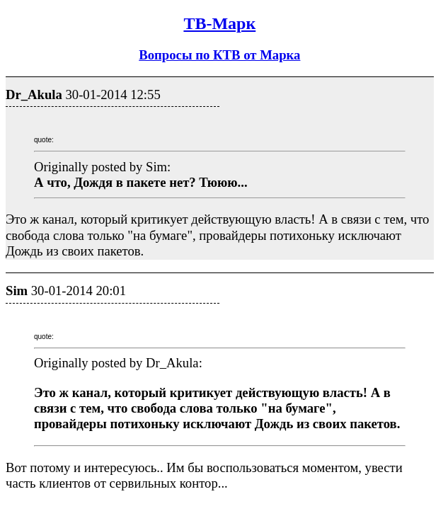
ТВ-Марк (219, 23)
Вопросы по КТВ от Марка (219, 54)
